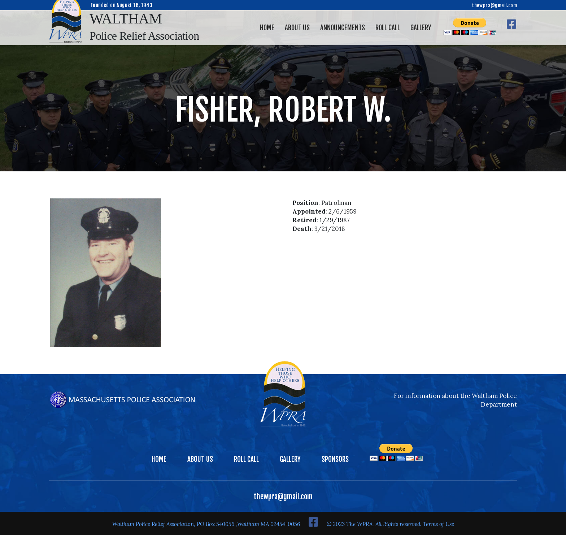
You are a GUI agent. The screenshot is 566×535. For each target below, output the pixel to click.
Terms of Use (438, 524)
